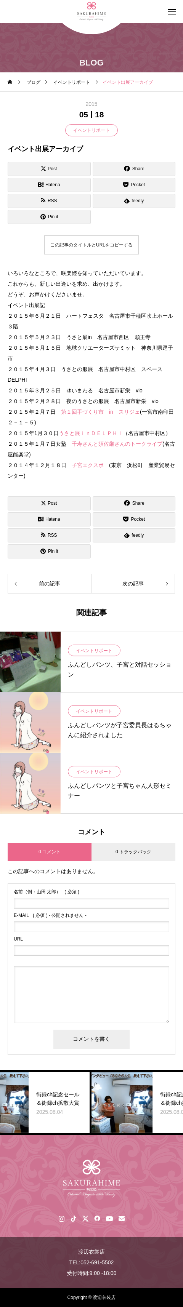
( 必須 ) (46, 891)
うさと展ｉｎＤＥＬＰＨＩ (91, 433)
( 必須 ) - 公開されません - (50, 915)
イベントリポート (91, 130)
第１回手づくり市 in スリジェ (100, 412)
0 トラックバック (133, 851)
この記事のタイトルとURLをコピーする (91, 245)
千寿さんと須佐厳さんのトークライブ (117, 444)
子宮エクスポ (90, 465)
